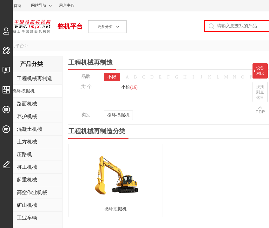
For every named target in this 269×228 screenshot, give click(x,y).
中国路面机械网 (25, 26)
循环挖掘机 (118, 115)
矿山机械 (27, 205)
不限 (112, 76)
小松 (129, 87)
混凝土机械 (29, 129)
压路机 (24, 154)
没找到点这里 (260, 92)
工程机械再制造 (34, 78)
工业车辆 (27, 217)
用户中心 (66, 5)
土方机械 (27, 141)
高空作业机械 (32, 192)
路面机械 (27, 103)
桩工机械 (27, 167)
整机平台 (70, 26)
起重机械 (27, 179)
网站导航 (38, 5)
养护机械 (27, 116)
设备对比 (260, 71)
